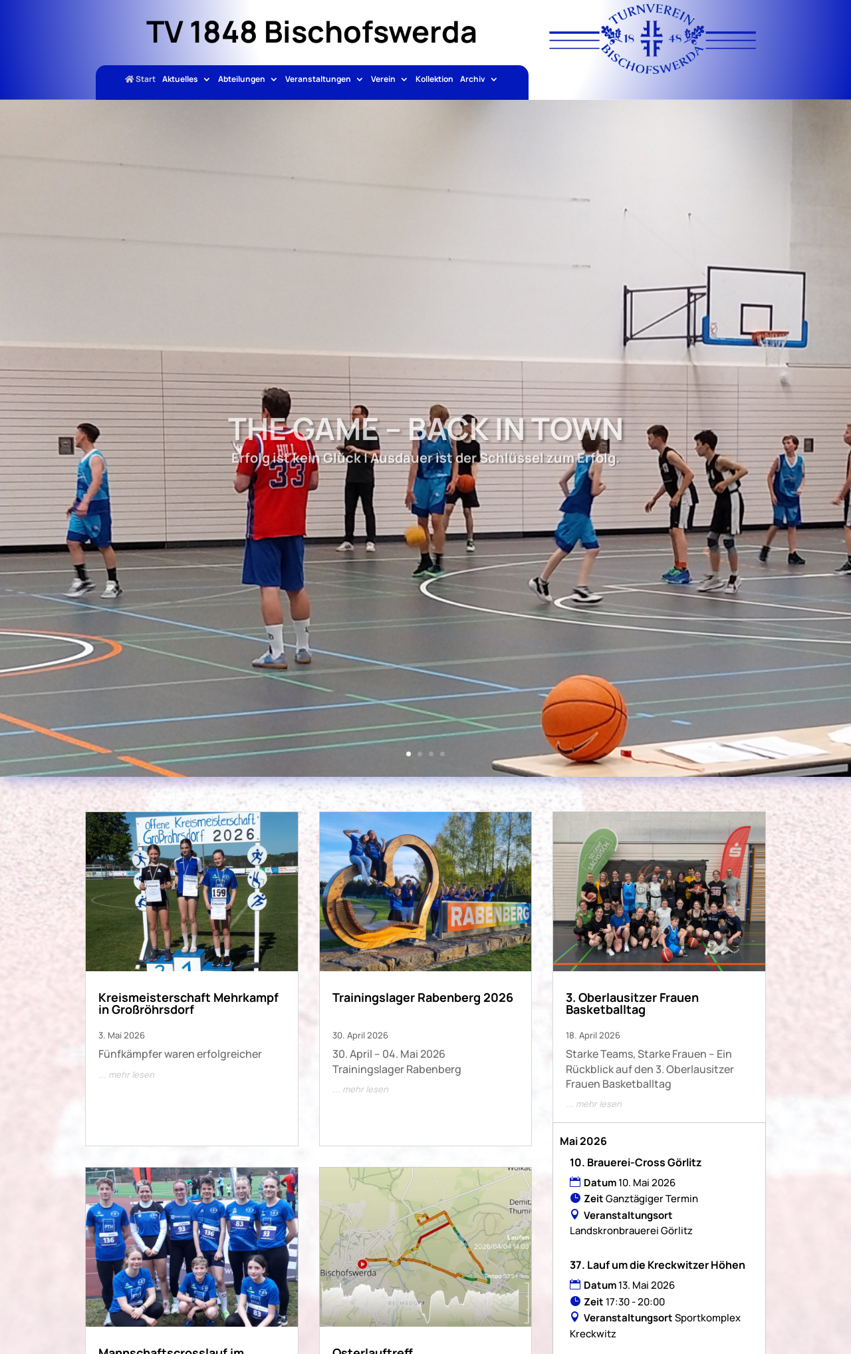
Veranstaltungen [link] (318, 80)
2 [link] (420, 754)
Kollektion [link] (434, 80)
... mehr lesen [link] (126, 1074)
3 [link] (431, 754)
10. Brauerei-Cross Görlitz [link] (636, 1162)
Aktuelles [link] (180, 80)
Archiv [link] (472, 80)
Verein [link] (383, 80)
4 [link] (442, 754)
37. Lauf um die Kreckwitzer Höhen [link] (657, 1264)
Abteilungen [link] (241, 80)
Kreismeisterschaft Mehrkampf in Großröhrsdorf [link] (188, 1003)
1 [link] (408, 754)
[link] (652, 70)
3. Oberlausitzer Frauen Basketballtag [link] (632, 1003)
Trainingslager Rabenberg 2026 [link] (422, 997)
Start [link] (140, 80)
